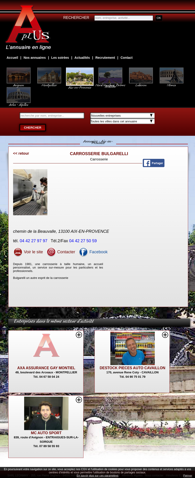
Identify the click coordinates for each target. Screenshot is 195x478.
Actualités (82, 57)
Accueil (12, 57)
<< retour (21, 153)
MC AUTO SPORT (46, 433)
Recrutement (105, 57)
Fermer (187, 475)
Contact (126, 57)
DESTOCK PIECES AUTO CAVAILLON (132, 368)
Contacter (60, 252)
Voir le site (28, 252)
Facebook (93, 252)
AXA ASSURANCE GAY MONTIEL (46, 368)
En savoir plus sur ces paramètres (97, 475)
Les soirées (60, 57)
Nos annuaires (34, 57)
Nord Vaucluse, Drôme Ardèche (110, 83)
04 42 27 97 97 (34, 241)
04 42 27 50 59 (83, 241)
